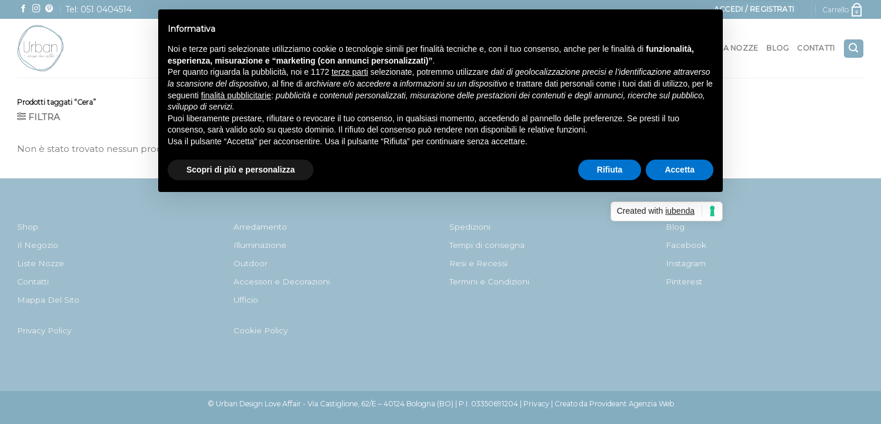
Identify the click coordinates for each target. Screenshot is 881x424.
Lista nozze (734, 48)
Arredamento (260, 226)
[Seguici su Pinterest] (49, 9)
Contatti (816, 48)
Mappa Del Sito (48, 299)
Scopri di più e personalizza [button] (240, 169)
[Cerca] (853, 48)
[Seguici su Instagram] (36, 9)
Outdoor (250, 263)
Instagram (686, 263)
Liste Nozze (40, 263)
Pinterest (684, 281)
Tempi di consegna (487, 245)
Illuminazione (259, 245)
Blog (777, 48)
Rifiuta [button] (610, 169)
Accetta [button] (680, 169)
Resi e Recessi (478, 263)
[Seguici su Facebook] (23, 9)
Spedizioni (469, 226)
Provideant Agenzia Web (631, 403)
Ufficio (245, 299)
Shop (27, 226)
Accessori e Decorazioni (281, 281)
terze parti (350, 72)
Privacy (536, 403)
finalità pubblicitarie (236, 95)
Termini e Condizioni (489, 281)
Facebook (686, 245)
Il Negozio (37, 245)
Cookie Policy (260, 330)
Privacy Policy (44, 330)
